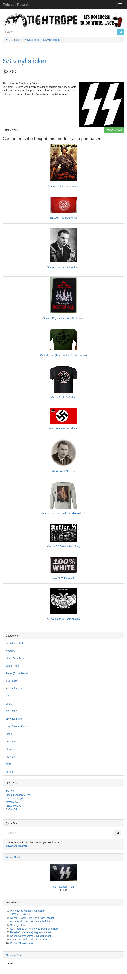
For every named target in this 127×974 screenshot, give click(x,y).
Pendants (11, 741)
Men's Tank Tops (15, 658)
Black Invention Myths (18, 794)
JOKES (10, 791)
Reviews (11, 129)
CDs (8, 696)
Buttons (10, 771)
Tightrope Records (16, 4)
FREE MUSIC (13, 805)
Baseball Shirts (14, 688)
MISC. (9, 703)
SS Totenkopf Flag (63, 886)
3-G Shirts (11, 681)
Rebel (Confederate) (17, 673)
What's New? (13, 857)
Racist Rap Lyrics (15, 798)
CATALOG (11, 809)
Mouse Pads (13, 665)
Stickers (10, 749)
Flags (9, 734)
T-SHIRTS (11, 711)
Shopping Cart (14, 955)
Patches (10, 756)
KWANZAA (12, 802)
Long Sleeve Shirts (16, 726)
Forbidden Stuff (14, 643)
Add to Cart (114, 129)
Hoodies (10, 650)
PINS (9, 764)
